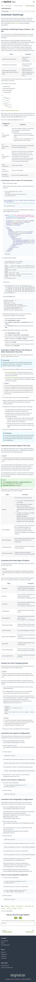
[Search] (34, 2)
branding (14, 908)
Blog (2, 943)
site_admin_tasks (19, 906)
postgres (20, 908)
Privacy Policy (22, 920)
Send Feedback (5, 945)
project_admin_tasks (29, 906)
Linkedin (3, 956)
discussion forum (14, 23)
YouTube (3, 958)
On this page (5, 11)
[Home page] (2, 6)
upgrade (13, 906)
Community (4, 941)
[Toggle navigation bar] (2, 2)
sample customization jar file (12, 110)
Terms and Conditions (7, 967)
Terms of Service (29, 920)
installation (7, 906)
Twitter (3, 952)
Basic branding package (10, 372)
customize (9, 908)
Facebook (4, 954)
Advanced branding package (12, 377)
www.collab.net (17, 392)
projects (3, 908)
